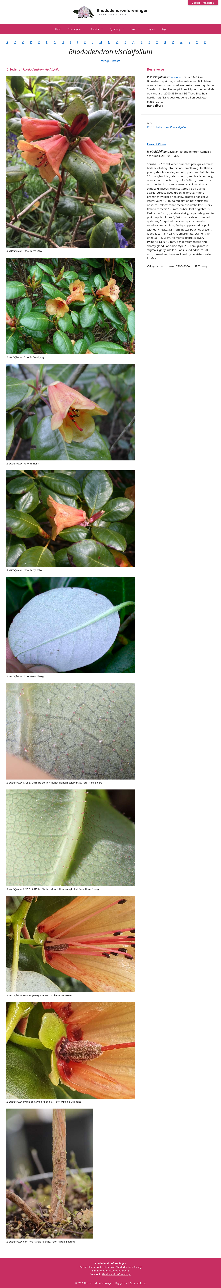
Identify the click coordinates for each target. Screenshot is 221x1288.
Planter (98, 29)
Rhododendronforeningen (123, 10)
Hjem (58, 29)
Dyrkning (118, 29)
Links (136, 29)
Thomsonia (175, 77)
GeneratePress (138, 1283)
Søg (163, 29)
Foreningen (78, 29)
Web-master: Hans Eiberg (114, 1270)
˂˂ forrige (104, 61)
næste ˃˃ (117, 61)
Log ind (151, 29)
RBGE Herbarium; (167, 127)
